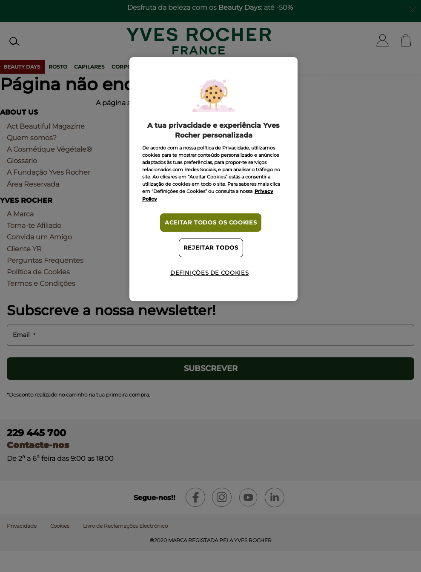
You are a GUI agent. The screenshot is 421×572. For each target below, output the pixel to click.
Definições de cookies (209, 273)
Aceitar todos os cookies (211, 222)
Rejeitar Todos (210, 247)
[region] (213, 179)
